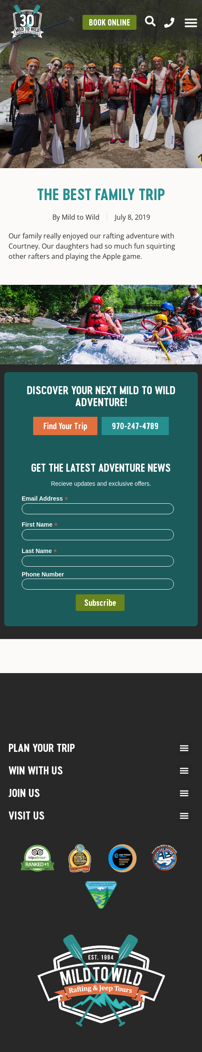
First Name (39, 524)
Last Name (39, 550)
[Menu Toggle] (191, 22)
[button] (184, 748)
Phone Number (43, 574)
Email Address (45, 498)
